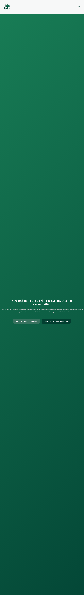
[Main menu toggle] (79, 7)
